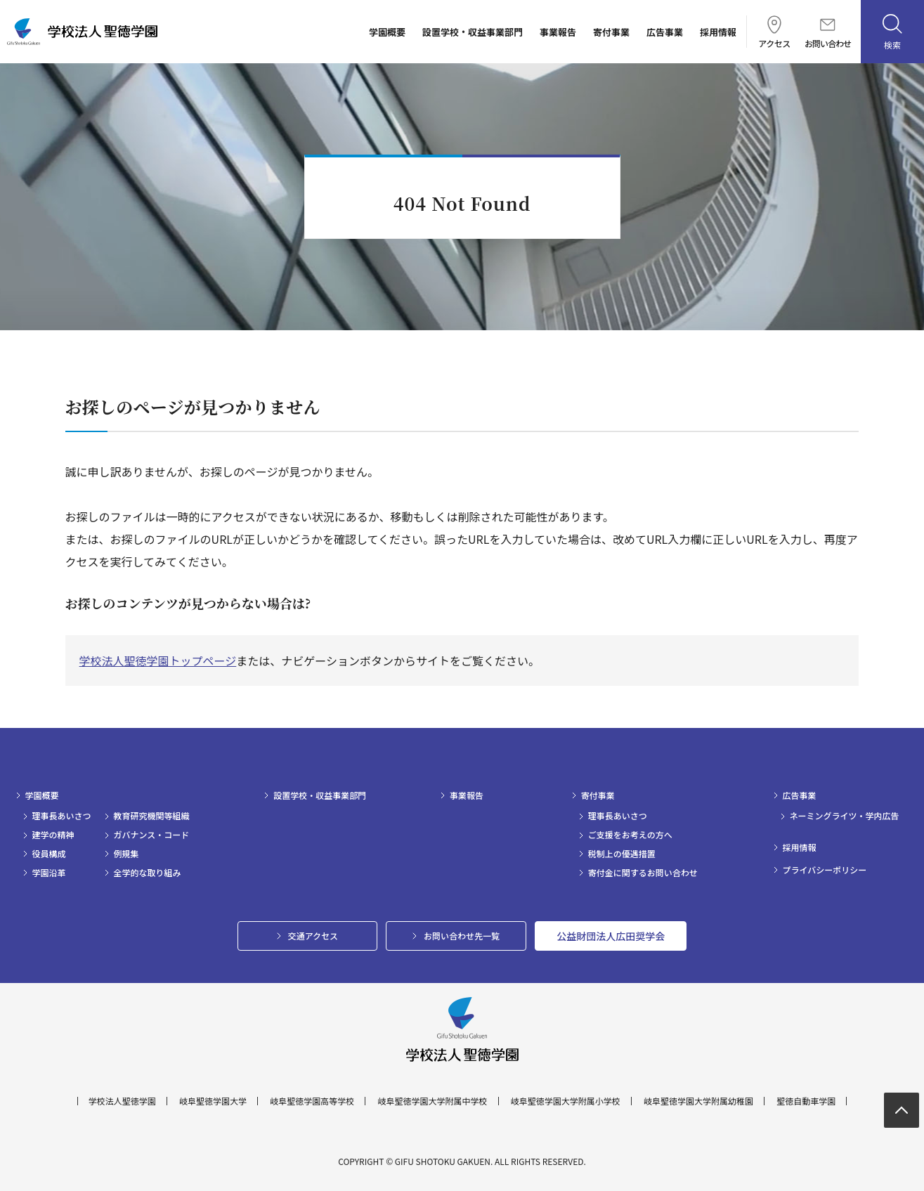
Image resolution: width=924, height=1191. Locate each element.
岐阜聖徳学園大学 (213, 1101)
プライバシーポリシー (825, 870)
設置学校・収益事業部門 (472, 32)
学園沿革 (49, 872)
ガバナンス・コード (152, 834)
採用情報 (718, 32)
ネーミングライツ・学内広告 (844, 815)
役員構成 (49, 853)
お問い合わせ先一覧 (462, 936)
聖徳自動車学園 (805, 1101)
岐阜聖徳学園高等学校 (312, 1101)
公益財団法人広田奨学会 (611, 936)
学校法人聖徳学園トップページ (158, 660)
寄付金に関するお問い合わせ (643, 872)
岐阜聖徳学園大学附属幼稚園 (698, 1101)
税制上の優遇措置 (622, 853)
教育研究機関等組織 (152, 815)
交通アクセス (313, 936)
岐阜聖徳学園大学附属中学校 (432, 1101)
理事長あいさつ (61, 815)
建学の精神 (53, 834)
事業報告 (558, 32)
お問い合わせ (828, 33)
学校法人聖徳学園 (122, 1101)
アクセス (774, 31)
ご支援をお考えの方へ (630, 834)
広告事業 (664, 32)
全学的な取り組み (147, 872)
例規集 (126, 853)
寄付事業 (611, 32)
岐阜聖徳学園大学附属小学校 (565, 1101)
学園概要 (387, 32)
